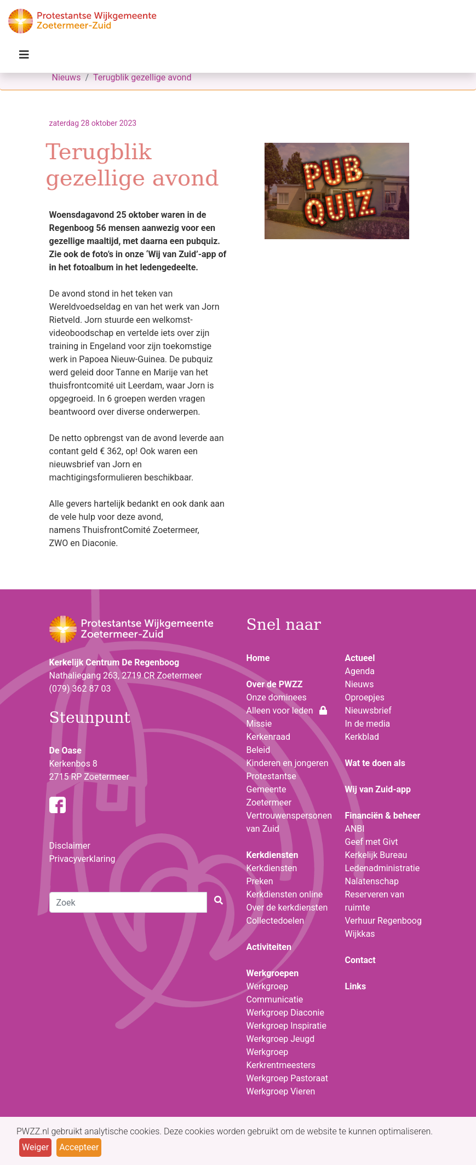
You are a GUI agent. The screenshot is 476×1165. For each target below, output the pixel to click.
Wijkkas (360, 934)
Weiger (35, 1147)
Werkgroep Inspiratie (286, 1026)
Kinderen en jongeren (287, 763)
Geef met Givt (371, 842)
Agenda (360, 671)
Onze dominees (276, 697)
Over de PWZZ (274, 684)
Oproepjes (365, 697)
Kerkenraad (268, 737)
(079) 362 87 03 (80, 688)
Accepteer (79, 1147)
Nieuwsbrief (368, 710)
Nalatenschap (372, 881)
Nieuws (66, 77)
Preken (259, 881)
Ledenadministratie (382, 868)
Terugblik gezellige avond (142, 77)
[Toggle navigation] (24, 57)
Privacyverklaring (82, 859)
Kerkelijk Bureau (376, 855)
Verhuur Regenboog (383, 920)
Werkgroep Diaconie (285, 1012)
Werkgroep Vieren (281, 1091)
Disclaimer (69, 846)
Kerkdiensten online (284, 894)
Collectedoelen (275, 920)
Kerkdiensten (271, 868)
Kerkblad (362, 737)
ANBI (355, 829)
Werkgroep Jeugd (280, 1039)
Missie (259, 723)
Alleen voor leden (287, 710)
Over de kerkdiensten (287, 907)
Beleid (258, 750)
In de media (368, 723)
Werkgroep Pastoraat (287, 1078)
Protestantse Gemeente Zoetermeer (271, 789)
